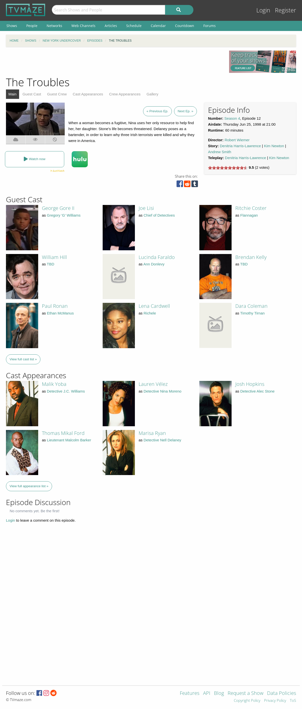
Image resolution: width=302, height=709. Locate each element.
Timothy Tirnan (252, 313)
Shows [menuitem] (11, 25)
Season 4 (232, 118)
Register (285, 10)
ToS (293, 701)
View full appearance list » (29, 486)
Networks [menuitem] (54, 25)
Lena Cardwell (154, 306)
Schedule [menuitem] (134, 25)
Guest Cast (32, 94)
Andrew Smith (219, 152)
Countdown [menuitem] (184, 25)
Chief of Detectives (159, 215)
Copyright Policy (247, 701)
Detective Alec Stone (257, 391)
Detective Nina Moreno (162, 391)
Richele (150, 313)
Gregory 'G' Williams (64, 215)
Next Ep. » (185, 111)
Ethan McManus (60, 313)
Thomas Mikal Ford (63, 433)
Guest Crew (57, 94)
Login (263, 10)
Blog (219, 693)
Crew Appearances (125, 94)
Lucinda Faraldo (157, 257)
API (206, 693)
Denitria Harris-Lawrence (240, 146)
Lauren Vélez (153, 384)
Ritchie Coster (251, 208)
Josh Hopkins (249, 384)
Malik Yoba (54, 384)
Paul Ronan (55, 306)
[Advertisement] (114, 62)
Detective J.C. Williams (66, 391)
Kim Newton (274, 146)
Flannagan (249, 215)
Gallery (152, 94)
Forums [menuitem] (209, 25)
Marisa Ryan (152, 433)
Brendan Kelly (251, 257)
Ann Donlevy (153, 264)
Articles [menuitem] (111, 25)
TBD (50, 264)
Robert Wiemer (237, 140)
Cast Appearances (88, 94)
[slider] (228, 168)
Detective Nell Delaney (162, 440)
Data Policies (281, 693)
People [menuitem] (31, 25)
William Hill (54, 257)
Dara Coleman (251, 306)
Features (189, 693)
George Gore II (58, 208)
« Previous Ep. (157, 111)
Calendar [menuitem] (158, 25)
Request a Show (245, 693)
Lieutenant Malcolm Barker (69, 440)
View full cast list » (23, 359)
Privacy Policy (275, 701)
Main (12, 94)
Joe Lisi (146, 208)
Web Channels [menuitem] (83, 25)
